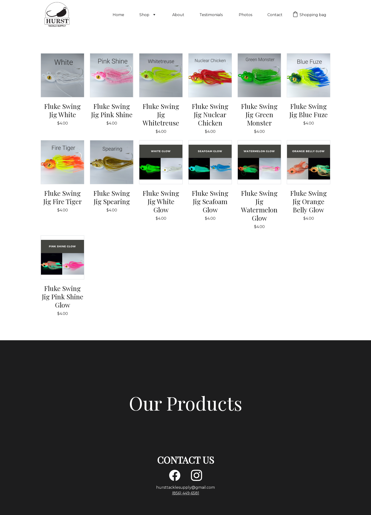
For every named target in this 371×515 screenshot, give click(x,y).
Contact (275, 15)
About (178, 15)
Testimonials (211, 15)
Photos (245, 15)
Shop (144, 15)
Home (118, 15)
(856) (177, 493)
